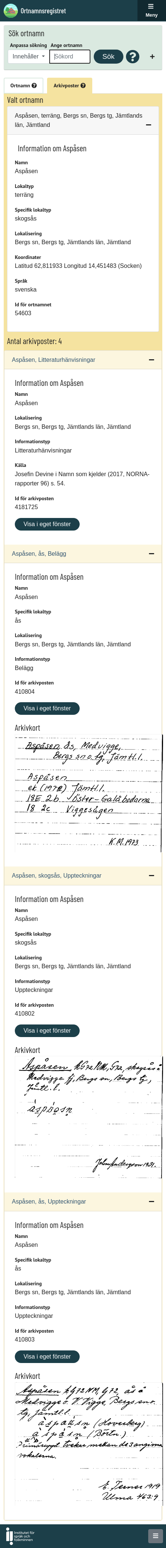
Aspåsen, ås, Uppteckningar (49, 1201)
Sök (108, 56)
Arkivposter (70, 85)
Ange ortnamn (66, 45)
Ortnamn (23, 85)
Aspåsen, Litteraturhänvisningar (53, 360)
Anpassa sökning (28, 45)
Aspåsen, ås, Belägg (39, 554)
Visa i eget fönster (47, 524)
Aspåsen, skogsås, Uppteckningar (57, 875)
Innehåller (26, 56)
